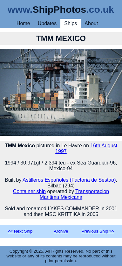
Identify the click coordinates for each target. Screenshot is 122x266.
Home (23, 23)
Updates (47, 23)
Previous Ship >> (97, 231)
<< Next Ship (20, 231)
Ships (70, 23)
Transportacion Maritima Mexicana (74, 194)
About (91, 23)
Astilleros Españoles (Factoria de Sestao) (69, 180)
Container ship (29, 191)
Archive (61, 231)
